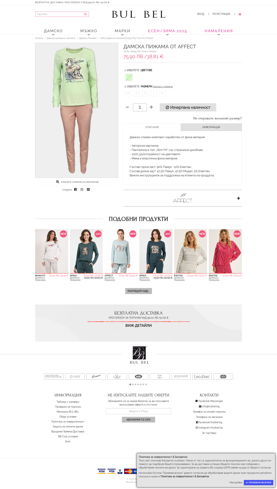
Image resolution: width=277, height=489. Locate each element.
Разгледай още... (139, 291)
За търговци (209, 433)
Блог (68, 441)
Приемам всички (258, 482)
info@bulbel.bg (211, 406)
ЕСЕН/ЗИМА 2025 (167, 31)
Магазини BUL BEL (68, 411)
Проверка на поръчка (68, 406)
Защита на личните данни (68, 426)
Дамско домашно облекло (61, 38)
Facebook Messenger (210, 401)
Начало (39, 38)
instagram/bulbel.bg (211, 427)
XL (162, 93)
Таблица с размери (163, 87)
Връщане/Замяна (61, 431)
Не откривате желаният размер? (217, 118)
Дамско (53, 31)
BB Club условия (68, 436)
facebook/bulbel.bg (210, 422)
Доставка (78, 431)
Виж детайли (138, 326)
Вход (200, 14)
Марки (123, 31)
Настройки (235, 482)
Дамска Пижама (87, 38)
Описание (152, 127)
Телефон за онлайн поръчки (209, 411)
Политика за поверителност (67, 421)
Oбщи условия (67, 416)
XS (127, 93)
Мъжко (88, 31)
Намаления (219, 31)
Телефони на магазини (209, 417)
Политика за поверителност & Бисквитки (185, 476)
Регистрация (221, 14)
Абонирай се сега (138, 419)
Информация (211, 127)
